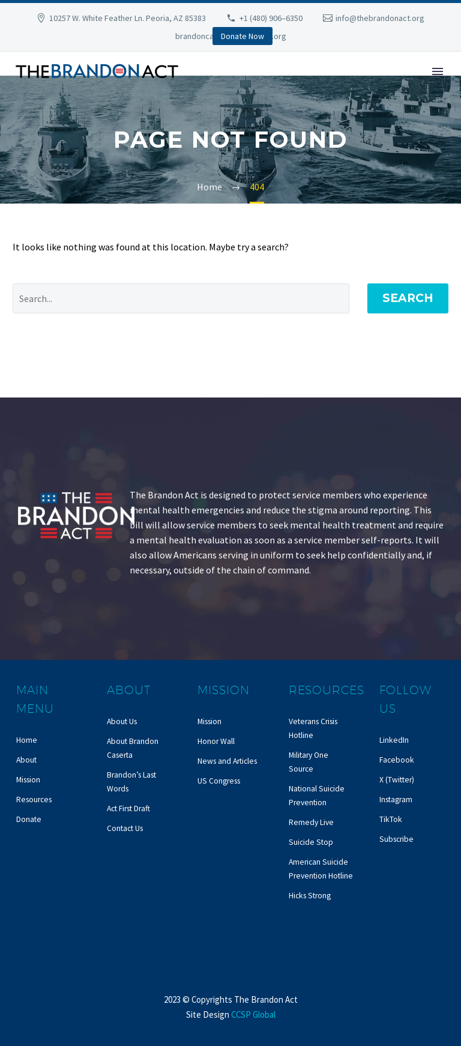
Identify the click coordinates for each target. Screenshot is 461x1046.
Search (407, 298)
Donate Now (242, 36)
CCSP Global (253, 1014)
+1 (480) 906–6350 (271, 18)
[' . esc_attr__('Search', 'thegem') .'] (181, 298)
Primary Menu (437, 71)
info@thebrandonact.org (380, 18)
